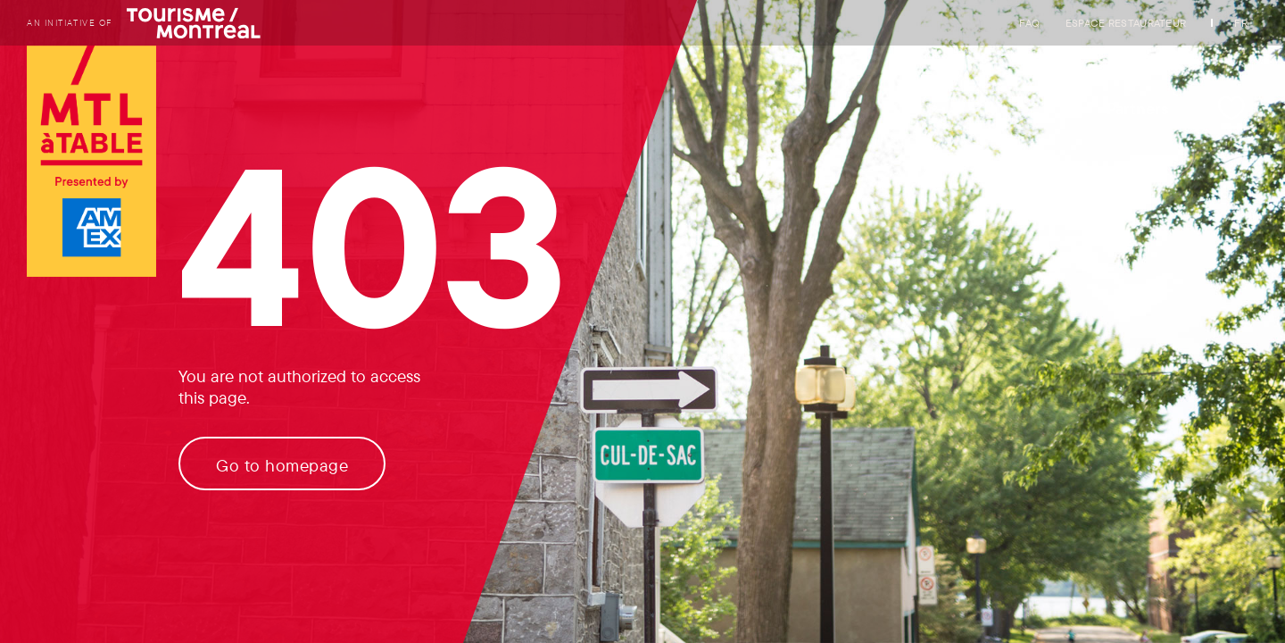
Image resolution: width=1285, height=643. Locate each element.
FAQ (1029, 22)
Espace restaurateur (1126, 22)
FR (1241, 22)
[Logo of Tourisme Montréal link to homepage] (91, 163)
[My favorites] (1231, 108)
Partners (1138, 108)
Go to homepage (282, 465)
